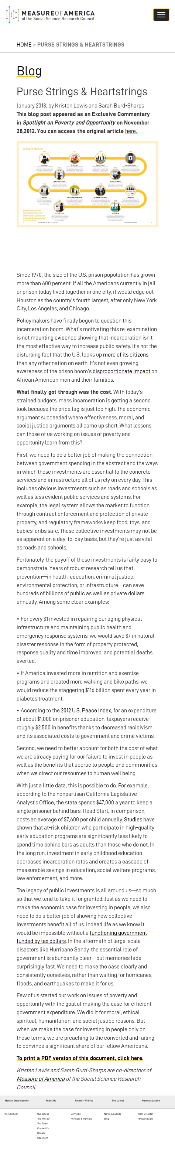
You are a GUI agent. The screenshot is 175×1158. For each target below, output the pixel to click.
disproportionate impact (122, 371)
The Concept (11, 1114)
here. (131, 131)
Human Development (17, 1100)
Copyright (42, 1138)
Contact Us (43, 1128)
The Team (42, 1123)
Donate (41, 1133)
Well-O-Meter (145, 1114)
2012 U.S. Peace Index (86, 710)
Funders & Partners (81, 1118)
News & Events (112, 1114)
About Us (51, 1100)
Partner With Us (84, 1100)
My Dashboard (145, 1118)
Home (24, 45)
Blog (29, 71)
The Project (43, 1118)
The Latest (118, 1100)
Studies (133, 819)
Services (75, 1114)
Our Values (43, 1114)
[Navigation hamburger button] (161, 14)
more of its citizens (125, 355)
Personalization (151, 1100)
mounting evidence (53, 338)
